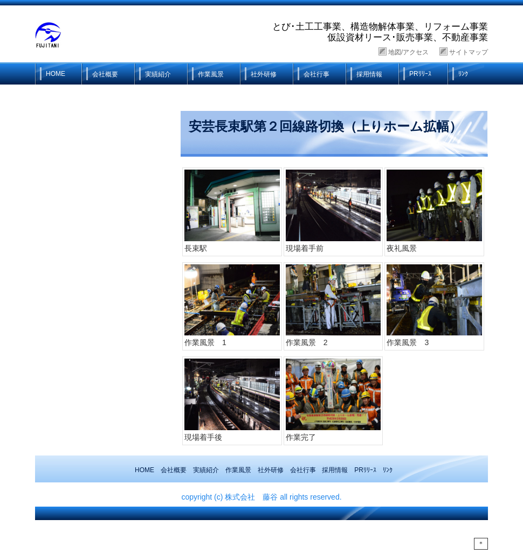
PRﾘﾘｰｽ (420, 74)
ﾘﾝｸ (463, 74)
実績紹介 (158, 74)
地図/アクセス (408, 52)
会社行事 (316, 74)
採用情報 (369, 74)
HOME (55, 74)
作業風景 (211, 74)
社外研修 (264, 74)
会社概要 (105, 74)
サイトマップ (468, 52)
